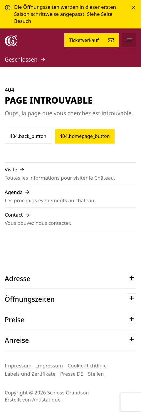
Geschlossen (21, 59)
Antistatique (46, 399)
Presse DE (71, 373)
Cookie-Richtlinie (87, 365)
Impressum (18, 365)
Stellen (96, 373)
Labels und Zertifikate (30, 373)
